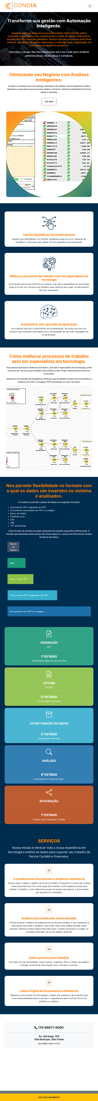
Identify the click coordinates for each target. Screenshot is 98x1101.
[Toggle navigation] (89, 6)
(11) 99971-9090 (51, 1027)
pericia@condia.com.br (49, 1043)
